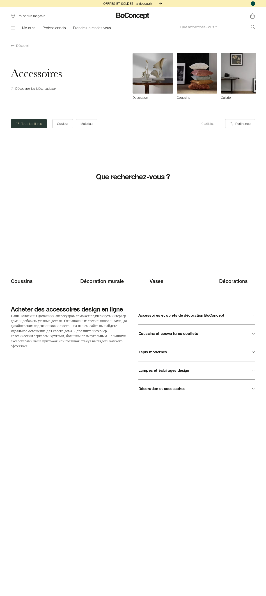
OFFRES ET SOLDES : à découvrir (133, 3)
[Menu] (13, 28)
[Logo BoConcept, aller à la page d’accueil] (133, 16)
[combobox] (218, 27)
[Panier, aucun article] (252, 16)
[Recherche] (253, 27)
